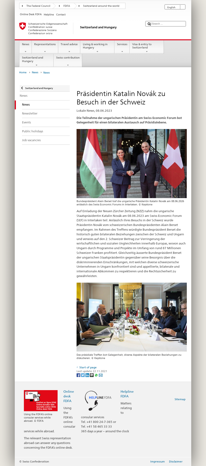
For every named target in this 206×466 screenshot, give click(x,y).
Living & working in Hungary (97, 48)
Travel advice (69, 48)
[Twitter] (83, 375)
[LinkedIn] (87, 375)
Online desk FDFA (68, 396)
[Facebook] (79, 375)
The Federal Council (38, 5)
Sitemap (180, 399)
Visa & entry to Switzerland (147, 48)
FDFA (66, 5)
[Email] (101, 375)
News (25, 48)
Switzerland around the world (101, 5)
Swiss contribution (68, 61)
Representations (45, 48)
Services (122, 48)
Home (22, 72)
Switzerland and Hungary (36, 61)
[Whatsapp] (96, 375)
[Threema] (92, 375)
